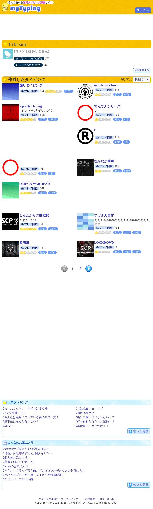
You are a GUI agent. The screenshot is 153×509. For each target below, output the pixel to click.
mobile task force (106, 85)
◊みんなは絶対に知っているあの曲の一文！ (31, 417)
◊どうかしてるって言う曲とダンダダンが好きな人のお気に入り (44, 470)
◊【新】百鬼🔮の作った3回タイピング (27, 453)
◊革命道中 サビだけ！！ (92, 425)
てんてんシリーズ (107, 106)
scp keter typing (30, 106)
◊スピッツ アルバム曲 (18, 479)
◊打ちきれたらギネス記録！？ (95, 421)
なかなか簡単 (104, 161)
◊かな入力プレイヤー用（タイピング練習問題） (34, 474)
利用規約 (90, 499)
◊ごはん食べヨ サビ (89, 408)
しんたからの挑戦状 (34, 215)
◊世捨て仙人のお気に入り (19, 461)
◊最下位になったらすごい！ (21, 421)
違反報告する (141, 70)
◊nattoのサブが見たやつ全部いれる (25, 448)
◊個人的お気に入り (15, 457)
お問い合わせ (107, 499)
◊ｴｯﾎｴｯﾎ (8, 425)
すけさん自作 (104, 215)
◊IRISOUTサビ (85, 412)
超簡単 (24, 243)
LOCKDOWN (104, 242)
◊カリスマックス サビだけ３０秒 (25, 408)
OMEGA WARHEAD (34, 183)
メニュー (143, 10)
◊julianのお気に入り (15, 466)
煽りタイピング (30, 85)
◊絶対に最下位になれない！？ (95, 417)
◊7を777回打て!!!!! (14, 412)
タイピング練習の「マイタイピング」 (60, 499)
